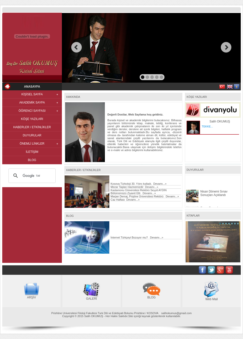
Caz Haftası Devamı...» (125, 199)
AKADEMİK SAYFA (32, 102)
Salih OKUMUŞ (219, 121)
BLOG (32, 160)
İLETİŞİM (32, 152)
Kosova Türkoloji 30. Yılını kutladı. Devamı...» (138, 183)
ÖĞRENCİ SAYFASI (32, 111)
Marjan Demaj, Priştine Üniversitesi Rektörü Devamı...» (145, 196)
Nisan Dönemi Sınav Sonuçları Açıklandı (213, 198)
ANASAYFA (32, 86)
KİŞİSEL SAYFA (32, 94)
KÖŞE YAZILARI (32, 119)
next (226, 47)
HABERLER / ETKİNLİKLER (32, 127)
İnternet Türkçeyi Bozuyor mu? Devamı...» (137, 237)
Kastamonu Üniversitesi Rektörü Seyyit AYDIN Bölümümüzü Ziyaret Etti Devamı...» (138, 192)
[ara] (31, 176)
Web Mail (211, 299)
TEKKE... (207, 126)
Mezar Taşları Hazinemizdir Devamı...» (134, 186)
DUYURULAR (32, 135)
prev (76, 47)
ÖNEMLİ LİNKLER (32, 143)
